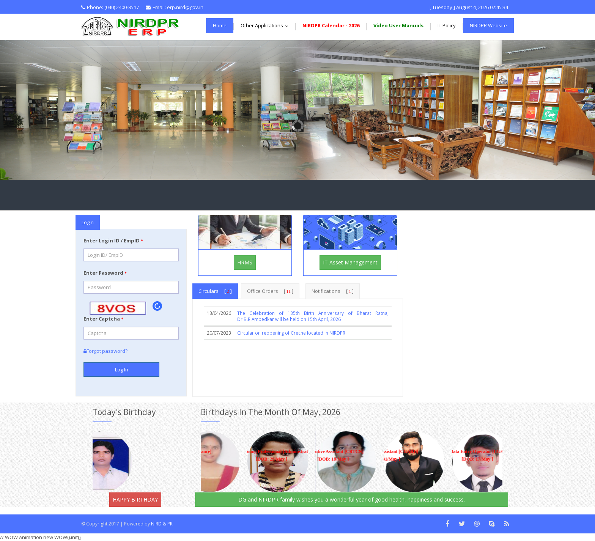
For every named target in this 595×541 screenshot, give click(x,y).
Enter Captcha (103, 318)
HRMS (244, 262)
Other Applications (266, 25)
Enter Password (105, 272)
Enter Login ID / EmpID (113, 240)
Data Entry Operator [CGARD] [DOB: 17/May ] (472, 455)
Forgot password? (105, 351)
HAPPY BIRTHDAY (135, 499)
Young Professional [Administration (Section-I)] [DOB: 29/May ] (266, 455)
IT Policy (447, 25)
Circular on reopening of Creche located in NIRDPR (291, 333)
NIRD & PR (162, 524)
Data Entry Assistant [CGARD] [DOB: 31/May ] (379, 455)
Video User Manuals (398, 25)
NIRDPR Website (488, 25)
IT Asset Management (350, 262)
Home (220, 25)
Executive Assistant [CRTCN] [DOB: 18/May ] (328, 455)
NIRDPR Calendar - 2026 (330, 25)
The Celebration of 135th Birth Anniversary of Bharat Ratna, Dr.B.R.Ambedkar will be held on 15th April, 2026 (313, 316)
